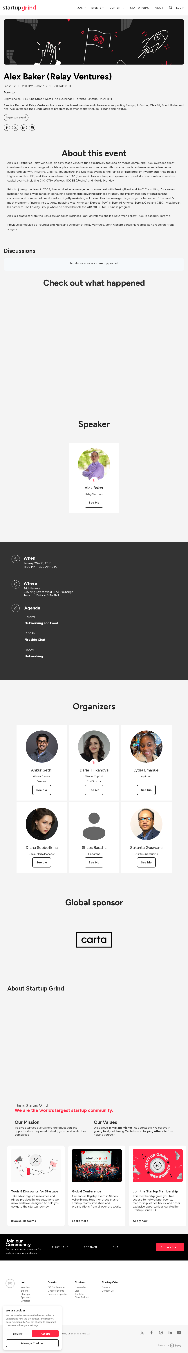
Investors (25, 1287)
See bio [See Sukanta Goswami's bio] (146, 862)
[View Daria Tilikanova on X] (94, 763)
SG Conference (56, 1287)
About (159, 7)
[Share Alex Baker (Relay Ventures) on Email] (32, 128)
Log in (180, 7)
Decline (18, 1333)
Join (80, 7)
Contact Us (107, 1290)
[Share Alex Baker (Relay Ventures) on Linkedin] (24, 128)
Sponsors (25, 1297)
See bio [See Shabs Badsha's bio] (94, 862)
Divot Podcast (82, 1297)
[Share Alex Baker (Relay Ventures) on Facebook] (7, 128)
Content (116, 7)
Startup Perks (139, 7)
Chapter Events (56, 1290)
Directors (25, 1300)
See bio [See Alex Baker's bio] (94, 502)
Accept (45, 1333)
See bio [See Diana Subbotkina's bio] (41, 862)
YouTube (79, 1294)
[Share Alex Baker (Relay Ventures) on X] (15, 128)
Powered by (170, 1345)
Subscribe (168, 1247)
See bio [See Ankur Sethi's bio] (41, 790)
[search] (170, 7)
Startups (25, 1294)
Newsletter (80, 1287)
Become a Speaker (57, 1294)
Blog (77, 1290)
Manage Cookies (32, 1343)
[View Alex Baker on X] (94, 481)
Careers (106, 1287)
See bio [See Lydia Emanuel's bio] (146, 790)
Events (96, 7)
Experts (24, 1290)
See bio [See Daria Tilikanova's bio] (94, 790)
